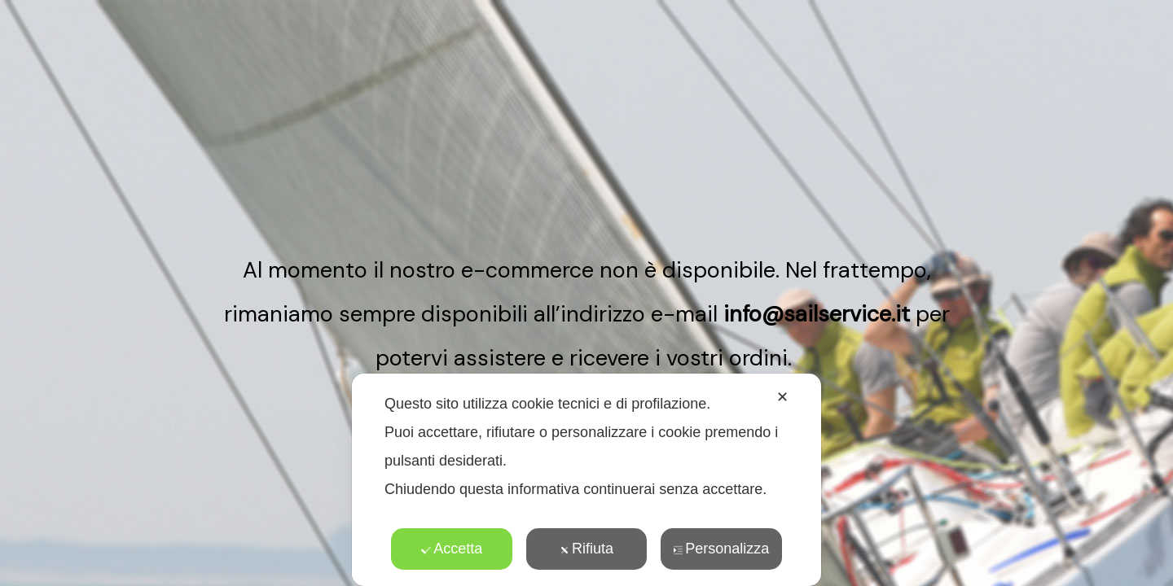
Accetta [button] (451, 548)
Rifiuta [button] (586, 548)
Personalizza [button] (721, 548)
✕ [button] (782, 397)
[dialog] (586, 480)
